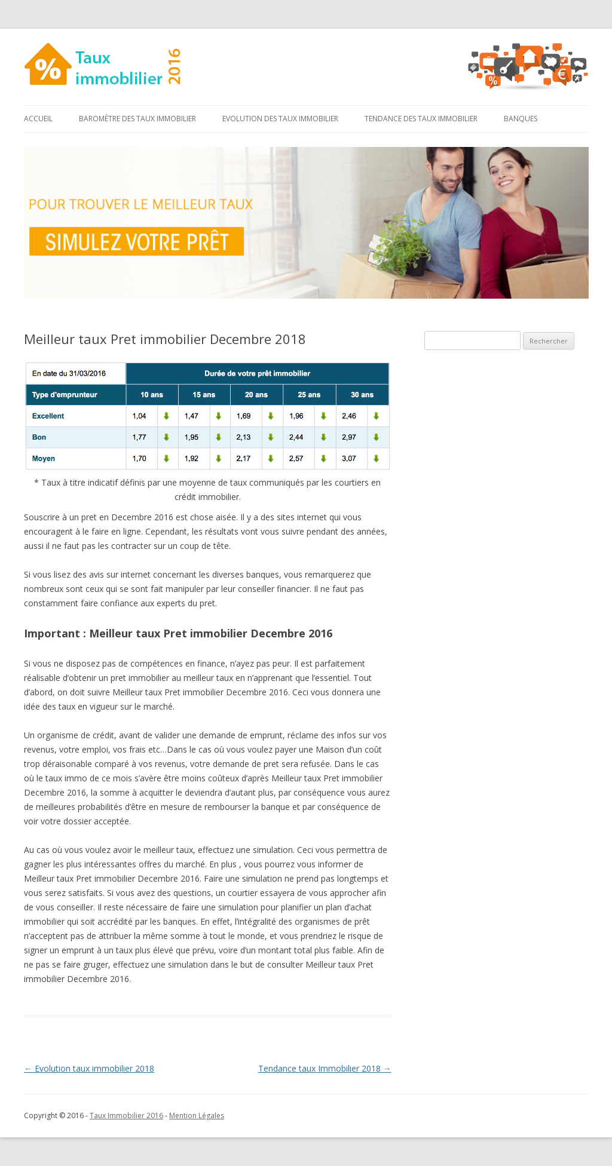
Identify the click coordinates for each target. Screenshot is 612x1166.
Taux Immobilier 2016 (126, 1115)
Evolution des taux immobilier (280, 118)
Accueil (38, 118)
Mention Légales (196, 1115)
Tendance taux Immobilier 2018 (324, 1068)
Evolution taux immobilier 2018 (89, 1068)
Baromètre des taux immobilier (137, 118)
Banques (520, 118)
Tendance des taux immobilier (421, 118)
